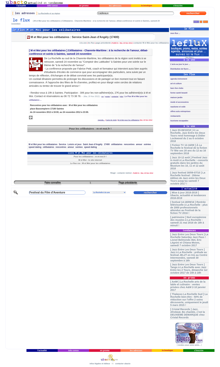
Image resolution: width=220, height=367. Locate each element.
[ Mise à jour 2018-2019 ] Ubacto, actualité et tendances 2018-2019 (188, 195)
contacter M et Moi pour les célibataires (151, 43)
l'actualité (21, 5)
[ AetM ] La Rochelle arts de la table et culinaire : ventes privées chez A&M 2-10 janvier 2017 (188, 285)
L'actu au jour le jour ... (180, 64)
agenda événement (178, 79)
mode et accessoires (179, 102)
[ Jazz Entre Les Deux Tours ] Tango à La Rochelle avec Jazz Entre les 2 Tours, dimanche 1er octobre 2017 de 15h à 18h (188, 268)
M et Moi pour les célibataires (48, 50)
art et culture (176, 83)
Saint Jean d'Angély (92, 144)
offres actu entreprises (180, 111)
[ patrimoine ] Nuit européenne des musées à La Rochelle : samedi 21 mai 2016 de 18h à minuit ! (188, 221)
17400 (106, 144)
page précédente (103, 43)
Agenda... (101, 120)
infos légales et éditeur (100, 364)
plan (121, 96)
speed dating (35, 147)
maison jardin (176, 97)
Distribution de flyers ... (180, 69)
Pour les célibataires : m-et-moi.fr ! (90, 128)
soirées (147, 144)
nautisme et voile (177, 107)
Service (62, 144)
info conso (52, 5)
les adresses (115, 5)
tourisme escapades (179, 121)
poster (107, 96)
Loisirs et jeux (74, 144)
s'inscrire (178, 5)
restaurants (175, 116)
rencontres (129, 144)
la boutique (146, 5)
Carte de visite (111, 120)
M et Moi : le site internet (90, 160)
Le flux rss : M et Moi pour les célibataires (90, 163)
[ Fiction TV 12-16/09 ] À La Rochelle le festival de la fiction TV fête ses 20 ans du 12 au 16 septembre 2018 (188, 149)
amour (139, 144)
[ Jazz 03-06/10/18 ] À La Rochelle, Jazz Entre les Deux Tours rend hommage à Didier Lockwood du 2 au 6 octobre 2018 (187, 135)
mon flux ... (175, 33)
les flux (91, 43)
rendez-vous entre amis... (189, 345)
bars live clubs (176, 88)
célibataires (116, 144)
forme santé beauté (178, 93)
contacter (115, 96)
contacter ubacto (122, 364)
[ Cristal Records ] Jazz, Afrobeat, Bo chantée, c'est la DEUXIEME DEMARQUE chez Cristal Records (187, 313)
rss (102, 96)
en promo (84, 5)
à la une (83, 43)
